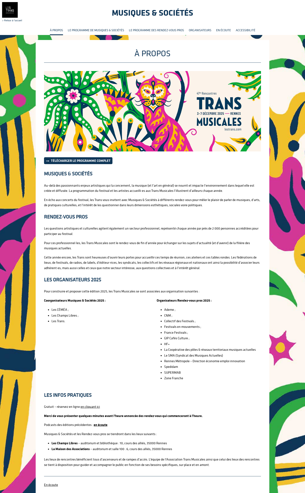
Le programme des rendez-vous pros (156, 30)
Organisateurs (200, 30)
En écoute (223, 30)
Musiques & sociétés (152, 12)
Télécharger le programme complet (81, 160)
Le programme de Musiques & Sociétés (96, 30)
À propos (56, 30)
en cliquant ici (90, 406)
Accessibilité (245, 30)
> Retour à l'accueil (12, 12)
